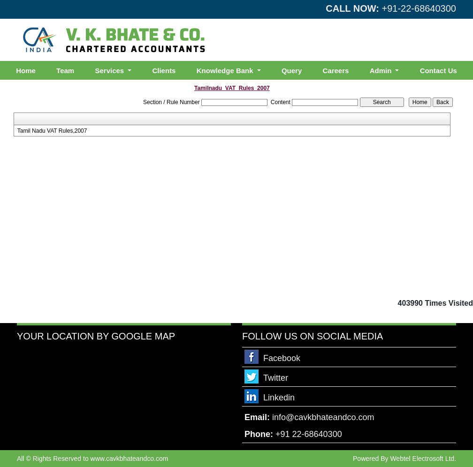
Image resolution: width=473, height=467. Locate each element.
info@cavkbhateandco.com (323, 417)
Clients (163, 71)
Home (26, 71)
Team (65, 71)
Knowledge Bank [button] (226, 71)
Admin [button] (382, 71)
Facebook (281, 358)
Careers (336, 71)
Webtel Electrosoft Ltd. (423, 458)
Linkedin (279, 397)
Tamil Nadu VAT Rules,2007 (52, 131)
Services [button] (110, 71)
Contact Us (438, 71)
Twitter (275, 378)
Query (292, 71)
